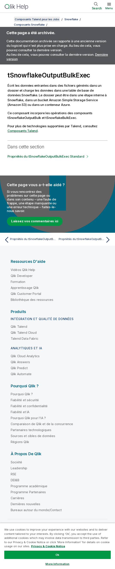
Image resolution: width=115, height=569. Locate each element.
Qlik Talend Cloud (24, 332)
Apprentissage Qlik (25, 288)
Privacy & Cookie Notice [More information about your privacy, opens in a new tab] (48, 546)
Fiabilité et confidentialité (29, 406)
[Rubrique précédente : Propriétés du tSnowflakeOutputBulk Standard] (29, 240)
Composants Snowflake (29, 24)
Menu (109, 8)
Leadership (19, 468)
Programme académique (29, 486)
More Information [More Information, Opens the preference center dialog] (57, 564)
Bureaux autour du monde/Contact (36, 510)
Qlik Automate (21, 374)
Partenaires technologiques (31, 430)
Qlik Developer (22, 276)
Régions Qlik (20, 442)
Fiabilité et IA (20, 412)
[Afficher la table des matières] (8, 19)
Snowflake (71, 19)
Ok (57, 554)
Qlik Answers (20, 362)
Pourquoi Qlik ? (22, 394)
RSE (13, 474)
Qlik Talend (19, 326)
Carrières (17, 498)
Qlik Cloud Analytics (25, 356)
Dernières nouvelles (25, 504)
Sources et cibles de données (33, 436)
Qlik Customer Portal (26, 293)
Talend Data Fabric (24, 338)
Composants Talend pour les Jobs (37, 19)
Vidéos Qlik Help (23, 270)
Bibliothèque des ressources (32, 299)
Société (16, 462)
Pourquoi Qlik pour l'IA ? (28, 418)
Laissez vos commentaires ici (34, 221)
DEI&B (15, 480)
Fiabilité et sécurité (25, 400)
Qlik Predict (19, 368)
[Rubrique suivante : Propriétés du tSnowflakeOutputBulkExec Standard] (85, 240)
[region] (57, 546)
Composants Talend (22, 131)
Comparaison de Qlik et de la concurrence (42, 424)
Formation (18, 282)
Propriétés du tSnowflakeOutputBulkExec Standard (45, 156)
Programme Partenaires (28, 492)
